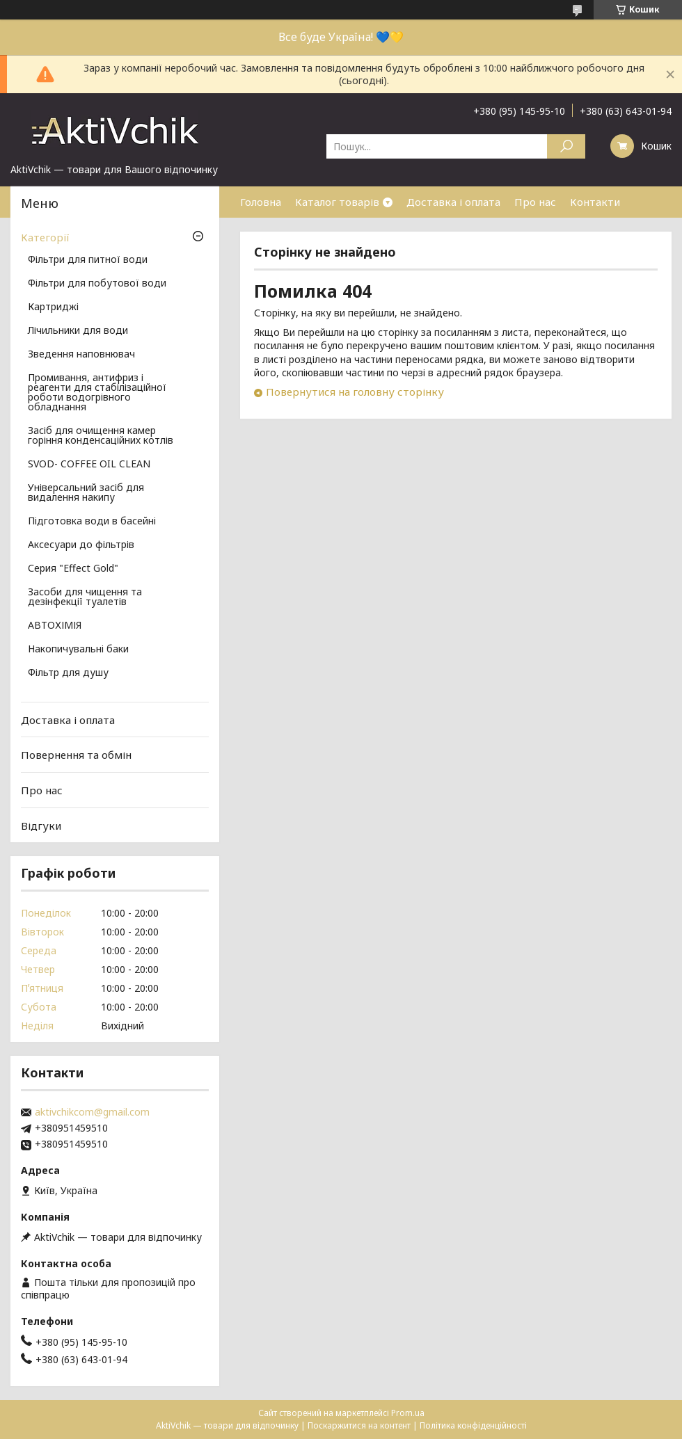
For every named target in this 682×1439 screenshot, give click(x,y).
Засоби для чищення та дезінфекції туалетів (85, 597)
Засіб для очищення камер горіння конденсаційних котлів (100, 436)
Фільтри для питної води (88, 260)
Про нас (535, 202)
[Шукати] (566, 146)
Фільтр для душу (68, 673)
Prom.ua (408, 1413)
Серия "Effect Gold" (73, 568)
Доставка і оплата (453, 202)
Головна (260, 202)
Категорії (45, 237)
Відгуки (41, 825)
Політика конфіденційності (473, 1425)
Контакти (595, 202)
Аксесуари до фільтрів (81, 545)
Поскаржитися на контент (359, 1425)
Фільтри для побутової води (97, 283)
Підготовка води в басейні (92, 521)
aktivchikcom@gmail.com (92, 1112)
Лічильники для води (78, 331)
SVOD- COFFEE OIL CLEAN (89, 464)
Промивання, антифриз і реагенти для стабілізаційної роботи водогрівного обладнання (97, 393)
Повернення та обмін (76, 755)
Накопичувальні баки (78, 649)
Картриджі (53, 307)
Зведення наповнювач (81, 354)
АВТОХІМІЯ (54, 626)
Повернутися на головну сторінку (355, 392)
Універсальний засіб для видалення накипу (86, 493)
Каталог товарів (337, 202)
